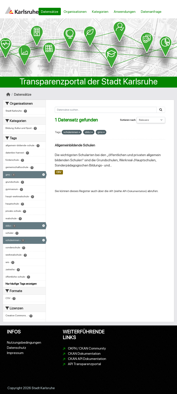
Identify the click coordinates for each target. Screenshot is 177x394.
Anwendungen (125, 12)
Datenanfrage (151, 12)
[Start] (8, 94)
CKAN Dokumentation (84, 353)
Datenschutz (16, 348)
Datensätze (49, 12)
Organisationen (75, 12)
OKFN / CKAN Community (87, 348)
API (111, 191)
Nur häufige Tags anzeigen (21, 283)
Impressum (15, 353)
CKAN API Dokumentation (87, 359)
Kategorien (100, 12)
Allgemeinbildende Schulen (75, 145)
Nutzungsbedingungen (24, 342)
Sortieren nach (128, 120)
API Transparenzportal (84, 364)
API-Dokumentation (134, 191)
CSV (58, 172)
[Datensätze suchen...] (106, 110)
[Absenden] (160, 110)
